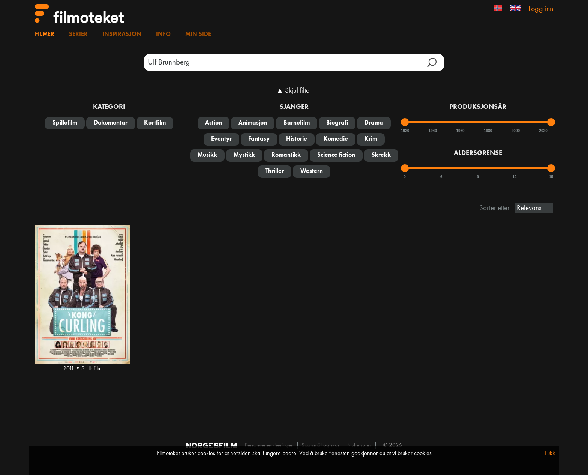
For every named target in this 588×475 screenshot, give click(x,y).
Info (163, 35)
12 (514, 177)
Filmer (44, 35)
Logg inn (540, 9)
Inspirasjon (121, 35)
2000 (515, 131)
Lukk (550, 454)
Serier (78, 35)
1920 (404, 131)
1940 (432, 131)
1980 (487, 131)
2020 (542, 131)
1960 (460, 131)
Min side (198, 35)
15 (551, 177)
